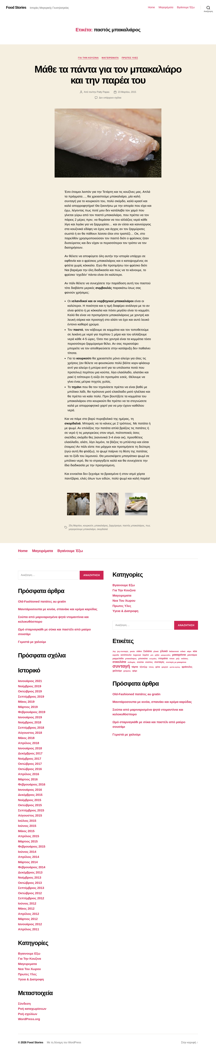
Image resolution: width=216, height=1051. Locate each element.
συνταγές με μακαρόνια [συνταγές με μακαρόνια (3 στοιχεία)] (176, 662)
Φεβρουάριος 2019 (31, 712)
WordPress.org (29, 1019)
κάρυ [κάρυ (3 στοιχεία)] (189, 651)
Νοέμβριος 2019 (29, 686)
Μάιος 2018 (26, 738)
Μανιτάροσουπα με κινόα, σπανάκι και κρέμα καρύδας (57, 609)
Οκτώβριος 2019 (30, 691)
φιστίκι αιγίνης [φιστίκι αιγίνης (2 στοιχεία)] (175, 667)
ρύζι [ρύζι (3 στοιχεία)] (177, 659)
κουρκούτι (88, 525)
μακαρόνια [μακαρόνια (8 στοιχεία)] (179, 654)
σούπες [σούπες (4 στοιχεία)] (149, 662)
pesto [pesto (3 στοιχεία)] (132, 651)
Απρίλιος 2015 (28, 836)
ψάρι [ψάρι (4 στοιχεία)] (134, 671)
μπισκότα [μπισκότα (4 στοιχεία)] (143, 658)
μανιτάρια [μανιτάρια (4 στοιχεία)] (192, 655)
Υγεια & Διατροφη (31, 979)
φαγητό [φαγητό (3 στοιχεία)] (165, 667)
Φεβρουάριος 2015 (31, 846)
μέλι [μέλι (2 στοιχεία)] (151, 655)
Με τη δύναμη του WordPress (64, 1042)
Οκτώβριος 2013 (30, 882)
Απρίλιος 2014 (28, 856)
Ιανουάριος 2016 (30, 789)
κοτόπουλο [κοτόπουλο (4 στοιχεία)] (126, 655)
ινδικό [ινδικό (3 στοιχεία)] (182, 651)
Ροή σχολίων (27, 1014)
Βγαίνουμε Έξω (186, 7)
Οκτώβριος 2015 (30, 805)
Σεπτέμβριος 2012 (31, 898)
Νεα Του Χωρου (29, 969)
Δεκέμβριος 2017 (30, 753)
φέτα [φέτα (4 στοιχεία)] (157, 667)
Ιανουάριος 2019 (30, 717)
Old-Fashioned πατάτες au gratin (42, 601)
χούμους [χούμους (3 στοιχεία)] (127, 671)
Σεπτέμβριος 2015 (31, 810)
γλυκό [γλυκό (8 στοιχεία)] (164, 651)
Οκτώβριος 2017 (30, 763)
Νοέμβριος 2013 (29, 877)
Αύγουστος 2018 (30, 732)
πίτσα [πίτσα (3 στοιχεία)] (171, 659)
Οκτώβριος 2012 (30, 893)
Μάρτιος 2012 (28, 919)
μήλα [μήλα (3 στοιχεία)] (157, 655)
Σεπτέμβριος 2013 (31, 888)
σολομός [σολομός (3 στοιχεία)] (131, 662)
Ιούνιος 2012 (27, 903)
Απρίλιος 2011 (28, 929)
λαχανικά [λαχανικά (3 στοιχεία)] (137, 655)
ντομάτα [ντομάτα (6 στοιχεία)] (163, 658)
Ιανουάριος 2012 (30, 924)
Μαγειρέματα (166, 7)
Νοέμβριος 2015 (29, 800)
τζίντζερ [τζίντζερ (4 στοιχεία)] (143, 667)
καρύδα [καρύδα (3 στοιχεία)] (115, 655)
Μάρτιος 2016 (28, 779)
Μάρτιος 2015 (28, 841)
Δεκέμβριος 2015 (30, 794)
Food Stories (16, 7)
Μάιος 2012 (26, 908)
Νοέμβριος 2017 (29, 758)
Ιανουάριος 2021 (30, 681)
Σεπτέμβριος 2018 (31, 727)
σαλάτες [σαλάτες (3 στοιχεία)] (184, 659)
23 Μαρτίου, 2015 (127, 92)
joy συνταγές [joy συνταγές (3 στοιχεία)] (122, 651)
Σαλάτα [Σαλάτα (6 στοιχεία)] (147, 651)
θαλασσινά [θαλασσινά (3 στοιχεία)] (174, 651)
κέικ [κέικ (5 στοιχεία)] (195, 651)
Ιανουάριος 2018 (30, 748)
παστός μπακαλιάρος (133, 525)
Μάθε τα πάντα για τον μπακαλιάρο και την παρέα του (108, 75)
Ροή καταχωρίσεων (32, 1008)
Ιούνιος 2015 (27, 825)
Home (151, 7)
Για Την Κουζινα (88, 57)
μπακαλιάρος (101, 525)
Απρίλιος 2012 (28, 913)
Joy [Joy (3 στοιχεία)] (114, 651)
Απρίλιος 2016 (28, 774)
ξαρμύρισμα (115, 525)
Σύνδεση (24, 1003)
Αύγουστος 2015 (30, 815)
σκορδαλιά (102, 529)
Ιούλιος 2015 (27, 820)
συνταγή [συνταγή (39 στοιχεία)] (121, 666)
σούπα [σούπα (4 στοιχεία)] (140, 662)
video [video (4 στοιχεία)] (139, 651)
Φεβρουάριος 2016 (31, 784)
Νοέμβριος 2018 (29, 722)
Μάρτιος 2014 (28, 862)
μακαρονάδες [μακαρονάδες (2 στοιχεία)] (166, 655)
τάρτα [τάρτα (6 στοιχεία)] (135, 666)
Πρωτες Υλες (130, 57)
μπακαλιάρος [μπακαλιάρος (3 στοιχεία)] (131, 659)
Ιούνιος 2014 (27, 851)
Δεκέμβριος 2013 (30, 872)
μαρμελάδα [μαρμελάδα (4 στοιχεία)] (118, 658)
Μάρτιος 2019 (28, 707)
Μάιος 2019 (26, 701)
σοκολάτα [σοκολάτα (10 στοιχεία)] (119, 661)
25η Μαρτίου (75, 525)
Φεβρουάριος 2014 (31, 867)
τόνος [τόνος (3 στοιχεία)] (151, 667)
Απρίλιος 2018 (28, 743)
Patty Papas (103, 92)
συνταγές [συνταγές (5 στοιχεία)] (159, 662)
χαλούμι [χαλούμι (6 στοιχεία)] (117, 670)
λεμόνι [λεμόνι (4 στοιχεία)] (145, 655)
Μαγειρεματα (110, 57)
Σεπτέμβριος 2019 (31, 696)
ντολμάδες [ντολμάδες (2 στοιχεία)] (153, 659)
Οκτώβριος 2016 (30, 769)
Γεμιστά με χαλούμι (32, 641)
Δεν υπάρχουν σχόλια (110, 97)
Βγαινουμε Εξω (29, 953)
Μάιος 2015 (26, 831)
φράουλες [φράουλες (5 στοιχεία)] (187, 667)
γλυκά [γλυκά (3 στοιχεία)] (155, 651)
